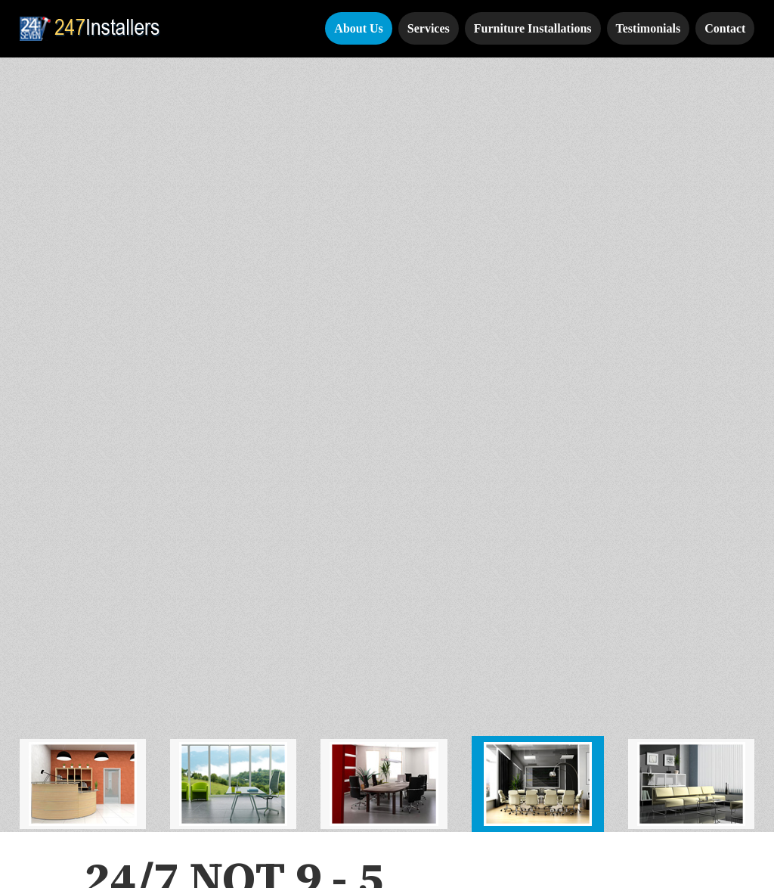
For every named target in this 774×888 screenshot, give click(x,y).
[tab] (83, 66)
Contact (724, 28)
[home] (93, 29)
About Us (358, 28)
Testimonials (648, 28)
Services (428, 28)
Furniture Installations (533, 28)
